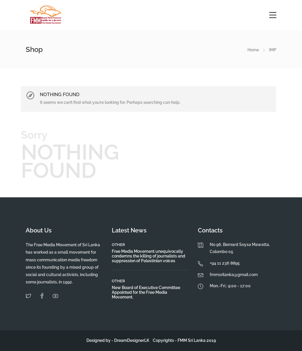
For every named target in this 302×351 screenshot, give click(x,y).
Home (253, 49)
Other (118, 244)
